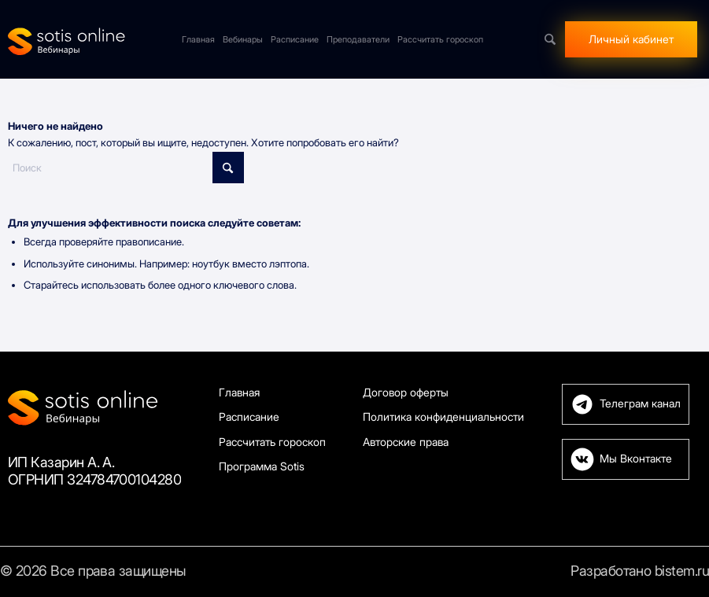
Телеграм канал (640, 403)
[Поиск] (550, 39)
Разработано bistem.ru (640, 570)
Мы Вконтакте (636, 458)
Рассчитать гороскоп (272, 441)
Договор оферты (406, 392)
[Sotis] (67, 39)
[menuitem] (198, 39)
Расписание (249, 416)
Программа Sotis (262, 466)
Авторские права (406, 441)
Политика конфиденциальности (443, 416)
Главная (239, 392)
